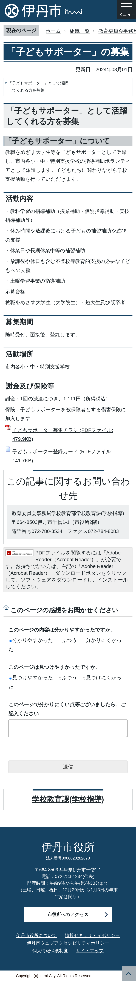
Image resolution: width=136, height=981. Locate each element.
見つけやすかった (31, 677)
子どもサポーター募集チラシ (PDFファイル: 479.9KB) (62, 434)
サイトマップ (90, 950)
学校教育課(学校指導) (68, 799)
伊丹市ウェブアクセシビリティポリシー (68, 942)
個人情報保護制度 (50, 950)
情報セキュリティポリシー (92, 935)
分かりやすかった (31, 640)
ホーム (53, 31)
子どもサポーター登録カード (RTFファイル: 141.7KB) (62, 456)
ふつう (68, 640)
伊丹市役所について (36, 935)
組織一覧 (80, 31)
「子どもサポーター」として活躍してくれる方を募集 (38, 86)
